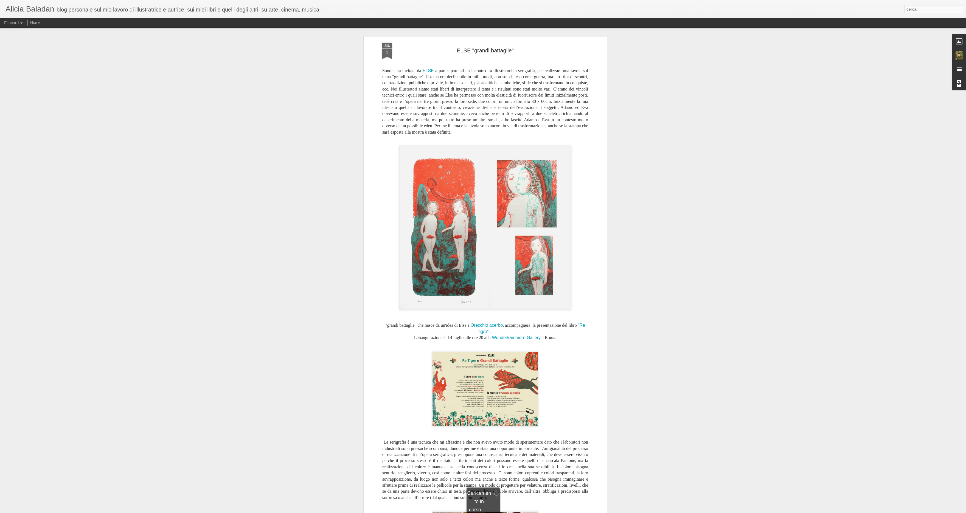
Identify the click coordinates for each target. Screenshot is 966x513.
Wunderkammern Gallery (516, 229)
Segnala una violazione (522, 510)
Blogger (500, 510)
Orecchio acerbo (487, 217)
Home (35, 22)
